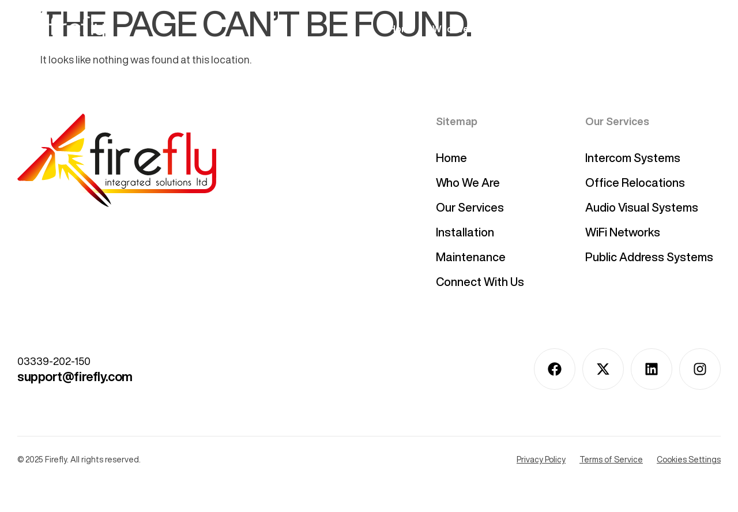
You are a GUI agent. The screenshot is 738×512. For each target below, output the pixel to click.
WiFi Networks (622, 232)
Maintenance (471, 257)
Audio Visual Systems (641, 207)
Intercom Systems (632, 158)
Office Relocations (635, 182)
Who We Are (459, 28)
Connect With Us (684, 28)
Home (402, 28)
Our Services (533, 28)
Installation (604, 28)
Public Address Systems (649, 257)
